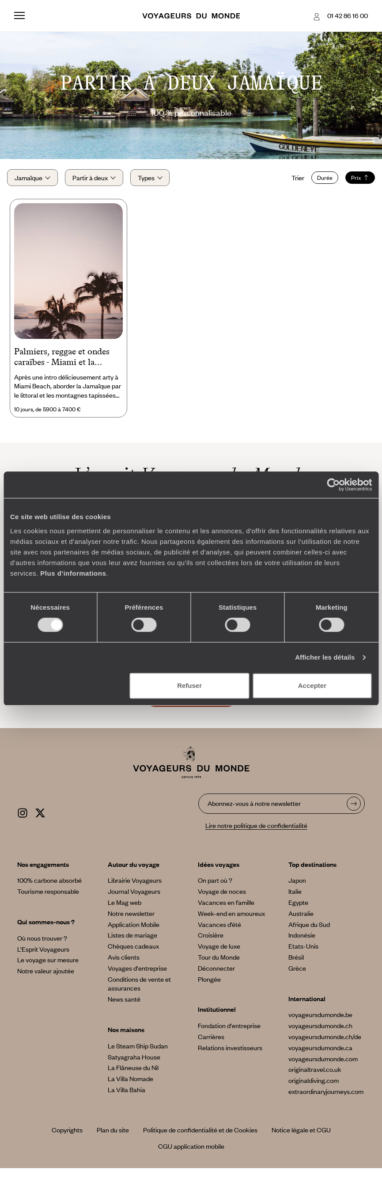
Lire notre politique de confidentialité (256, 834)
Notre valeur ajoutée (45, 979)
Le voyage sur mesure (48, 968)
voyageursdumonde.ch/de (324, 1044)
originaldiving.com (313, 1089)
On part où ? (215, 889)
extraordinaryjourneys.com (325, 1099)
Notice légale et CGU (301, 1138)
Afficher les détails (325, 657)
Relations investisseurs (230, 1056)
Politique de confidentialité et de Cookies (200, 1138)
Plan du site (113, 1138)
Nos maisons (126, 1037)
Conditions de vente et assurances (139, 992)
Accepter (312, 685)
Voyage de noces (222, 900)
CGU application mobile (191, 1154)
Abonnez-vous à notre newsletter (254, 811)
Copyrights (67, 1138)
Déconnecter (216, 976)
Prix (353, 182)
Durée (317, 182)
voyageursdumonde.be (320, 1023)
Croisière (210, 943)
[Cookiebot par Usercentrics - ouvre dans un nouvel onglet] (333, 484)
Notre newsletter (131, 921)
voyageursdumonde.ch (320, 1034)
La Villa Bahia (126, 1097)
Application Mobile (133, 932)
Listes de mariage (132, 943)
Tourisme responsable (48, 900)
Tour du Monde (219, 965)
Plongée (209, 987)
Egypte (298, 911)
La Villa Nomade (130, 1087)
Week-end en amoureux (231, 921)
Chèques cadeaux (133, 954)
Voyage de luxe (219, 954)
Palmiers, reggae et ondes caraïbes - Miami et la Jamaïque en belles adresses (66, 365)
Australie (301, 921)
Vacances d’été (219, 932)
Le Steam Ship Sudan (138, 1054)
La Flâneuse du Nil (133, 1076)
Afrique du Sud (309, 932)
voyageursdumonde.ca (320, 1056)
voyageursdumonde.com (323, 1067)
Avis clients (124, 965)
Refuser (189, 685)
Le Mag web (124, 911)
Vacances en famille (226, 911)
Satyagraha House (134, 1065)
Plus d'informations (73, 573)
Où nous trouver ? (42, 946)
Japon (297, 889)
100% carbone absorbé (49, 889)
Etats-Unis (303, 954)
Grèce (297, 976)
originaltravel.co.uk (314, 1078)
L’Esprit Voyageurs (43, 957)
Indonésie (301, 943)
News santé (124, 1007)
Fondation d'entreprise (229, 1034)
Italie (295, 900)
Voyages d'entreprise (137, 976)
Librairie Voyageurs (135, 889)
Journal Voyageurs (134, 900)
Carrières (211, 1044)
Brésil (296, 965)
